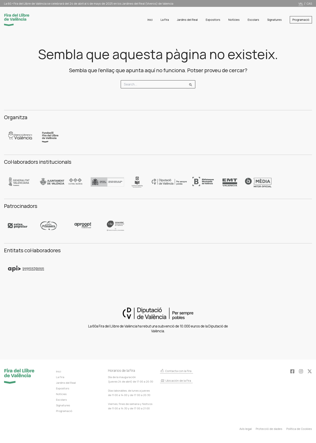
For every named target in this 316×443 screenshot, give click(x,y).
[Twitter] (309, 371)
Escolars (61, 399)
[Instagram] (301, 371)
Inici (58, 371)
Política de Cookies (299, 429)
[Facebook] (292, 371)
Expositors (62, 388)
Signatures (63, 405)
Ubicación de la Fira (176, 381)
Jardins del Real (66, 383)
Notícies (61, 394)
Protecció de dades (269, 429)
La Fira (60, 377)
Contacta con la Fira (175, 371)
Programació (64, 411)
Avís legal (245, 429)
